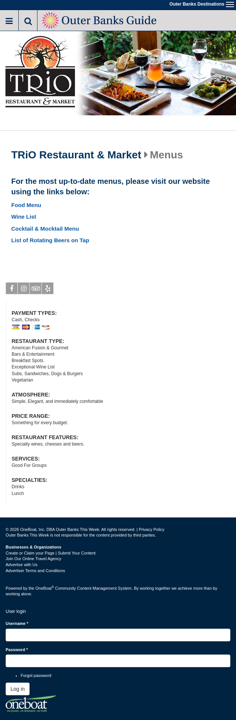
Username (17, 623)
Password (17, 649)
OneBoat (45, 588)
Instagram (24, 289)
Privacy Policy (151, 529)
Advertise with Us (21, 564)
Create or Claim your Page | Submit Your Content (51, 553)
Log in (17, 689)
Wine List (23, 216)
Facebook (12, 289)
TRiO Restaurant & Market (76, 155)
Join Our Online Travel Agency (33, 558)
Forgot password (36, 675)
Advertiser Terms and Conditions (35, 570)
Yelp (48, 289)
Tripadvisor (36, 289)
